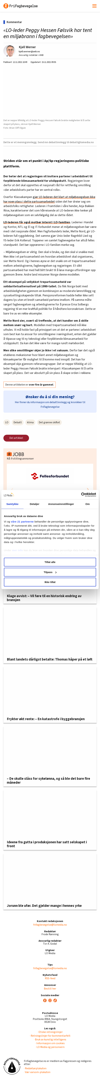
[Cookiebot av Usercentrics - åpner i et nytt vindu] (81, 494)
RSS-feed (50, 978)
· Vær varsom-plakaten (37, 1072)
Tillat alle (50, 562)
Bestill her (50, 989)
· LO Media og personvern (50, 1047)
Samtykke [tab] (12, 504)
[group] (50, 489)
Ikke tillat (50, 582)
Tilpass (50, 572)
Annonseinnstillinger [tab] (61, 504)
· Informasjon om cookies (50, 1043)
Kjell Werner (27, 47)
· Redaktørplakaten (35, 1068)
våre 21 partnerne (22, 521)
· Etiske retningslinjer (50, 1032)
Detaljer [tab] (34, 504)
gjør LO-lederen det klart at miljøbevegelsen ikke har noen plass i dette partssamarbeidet (49, 199)
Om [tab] (87, 504)
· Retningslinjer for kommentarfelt (50, 1036)
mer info (17, 550)
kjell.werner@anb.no (29, 51)
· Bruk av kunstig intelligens (50, 1039)
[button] (87, 489)
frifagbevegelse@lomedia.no (50, 925)
